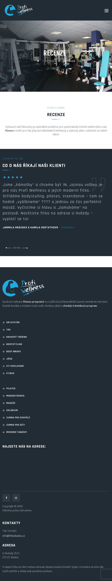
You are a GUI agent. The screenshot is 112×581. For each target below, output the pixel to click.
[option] (56, 202)
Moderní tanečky (16, 432)
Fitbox (10, 373)
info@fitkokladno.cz (13, 535)
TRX (8, 329)
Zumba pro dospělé (18, 417)
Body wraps (13, 351)
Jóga (9, 358)
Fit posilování (15, 366)
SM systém (13, 322)
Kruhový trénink (16, 336)
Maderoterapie (15, 395)
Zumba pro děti (15, 424)
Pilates (11, 388)
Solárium (12, 410)
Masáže (10, 403)
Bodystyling (14, 344)
